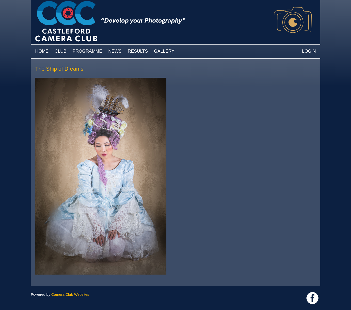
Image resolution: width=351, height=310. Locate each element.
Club (60, 51)
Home (41, 51)
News (115, 51)
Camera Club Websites (70, 294)
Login (309, 51)
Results (138, 51)
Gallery (164, 51)
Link (312, 298)
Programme (87, 51)
